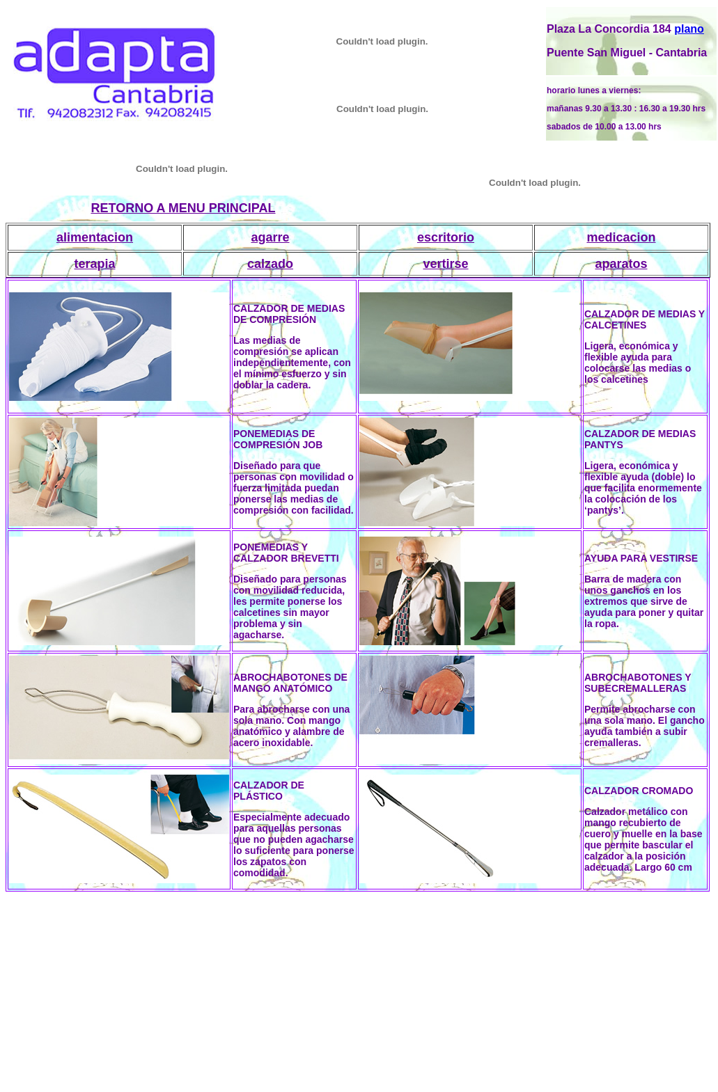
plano (689, 29)
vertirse (445, 264)
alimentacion (94, 237)
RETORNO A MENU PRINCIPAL (183, 208)
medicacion (620, 237)
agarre (270, 237)
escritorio (445, 237)
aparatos (621, 264)
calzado (270, 264)
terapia (94, 264)
